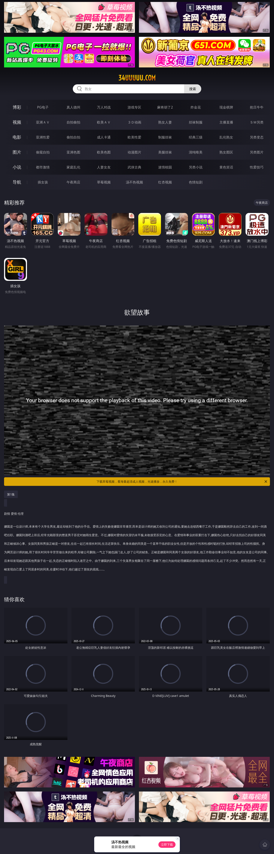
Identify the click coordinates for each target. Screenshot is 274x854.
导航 (17, 182)
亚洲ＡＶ (43, 122)
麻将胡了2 (165, 107)
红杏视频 (165, 182)
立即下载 (167, 844)
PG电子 (42, 107)
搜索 (192, 88)
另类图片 (257, 152)
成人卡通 (104, 137)
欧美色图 (104, 152)
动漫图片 (134, 152)
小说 (17, 167)
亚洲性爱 (43, 137)
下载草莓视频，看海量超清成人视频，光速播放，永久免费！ (182, 481)
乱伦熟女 (226, 137)
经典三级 (196, 137)
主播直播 (226, 122)
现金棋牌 (226, 107)
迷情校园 (165, 167)
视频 (17, 122)
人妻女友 (104, 167)
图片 (17, 152)
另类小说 (196, 167)
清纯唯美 (196, 152)
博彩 (17, 107)
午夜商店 (73, 182)
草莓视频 (104, 182)
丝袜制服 (196, 122)
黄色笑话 (226, 167)
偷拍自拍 (73, 137)
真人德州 (73, 107)
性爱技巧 (257, 167)
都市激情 (43, 167)
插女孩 (43, 182)
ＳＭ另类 (257, 122)
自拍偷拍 (73, 122)
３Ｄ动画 (134, 122)
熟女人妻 (165, 122)
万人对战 (104, 107)
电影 (17, 137)
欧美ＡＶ (104, 122)
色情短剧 (196, 182)
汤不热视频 (134, 182)
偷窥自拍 (43, 152)
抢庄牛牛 (257, 107)
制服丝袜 (165, 137)
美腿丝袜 (165, 152)
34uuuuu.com (137, 78)
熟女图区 (226, 152)
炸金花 (196, 107)
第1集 (11, 494)
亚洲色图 (73, 152)
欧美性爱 (134, 137)
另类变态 (257, 137)
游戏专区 (134, 107)
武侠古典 (134, 167)
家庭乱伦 (73, 167)
